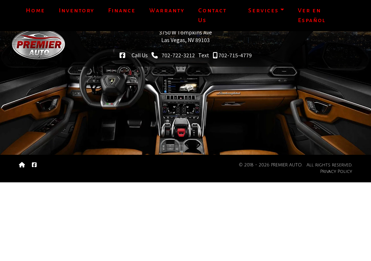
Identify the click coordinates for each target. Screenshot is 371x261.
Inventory (76, 10)
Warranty (166, 10)
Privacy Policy (336, 171)
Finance (122, 10)
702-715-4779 (232, 55)
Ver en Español (312, 15)
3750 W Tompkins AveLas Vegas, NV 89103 (185, 36)
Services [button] (263, 10)
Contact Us (212, 15)
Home (35, 10)
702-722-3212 (173, 55)
